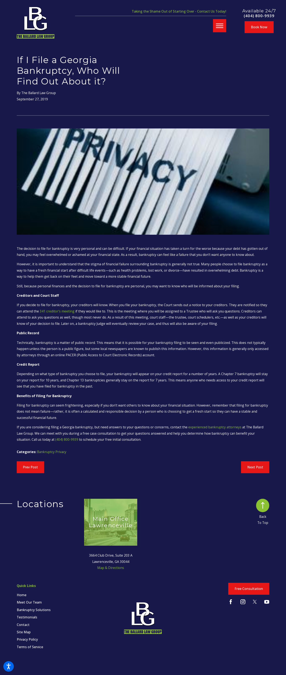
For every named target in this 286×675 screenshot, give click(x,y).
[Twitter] (254, 601)
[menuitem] (50, 595)
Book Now (259, 27)
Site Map (24, 632)
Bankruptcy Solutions (34, 610)
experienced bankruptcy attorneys (214, 427)
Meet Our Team (29, 602)
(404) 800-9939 (259, 15)
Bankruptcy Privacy (51, 452)
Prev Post (30, 467)
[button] (8, 666)
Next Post (255, 467)
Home (21, 595)
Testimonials (27, 617)
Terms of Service (30, 647)
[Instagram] (242, 601)
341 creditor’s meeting (57, 311)
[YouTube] (266, 601)
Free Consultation (249, 588)
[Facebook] (230, 601)
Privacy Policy (27, 639)
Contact (23, 624)
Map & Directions (110, 567)
